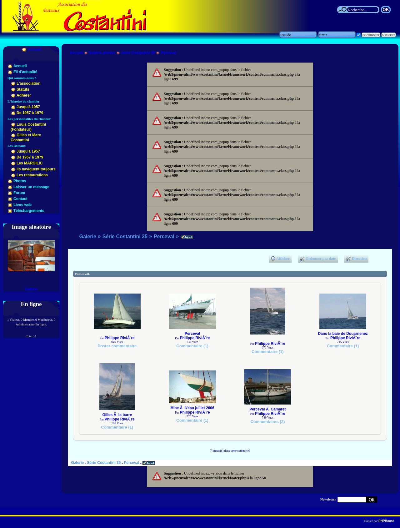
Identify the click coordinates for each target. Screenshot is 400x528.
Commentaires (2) (267, 421)
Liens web (22, 205)
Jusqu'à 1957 (28, 107)
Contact (20, 199)
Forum (19, 193)
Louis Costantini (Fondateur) (28, 127)
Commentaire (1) (192, 346)
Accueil (34, 49)
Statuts (23, 89)
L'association (28, 83)
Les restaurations (32, 175)
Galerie (31, 289)
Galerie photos (102, 53)
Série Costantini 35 (138, 53)
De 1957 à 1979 (30, 113)
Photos (19, 181)
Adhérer (24, 95)
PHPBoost (386, 521)
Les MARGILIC (29, 163)
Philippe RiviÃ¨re (120, 338)
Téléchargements (28, 211)
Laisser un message (31, 187)
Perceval (168, 53)
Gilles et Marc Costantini (26, 137)
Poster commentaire (117, 346)
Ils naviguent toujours (36, 169)
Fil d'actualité (25, 72)
